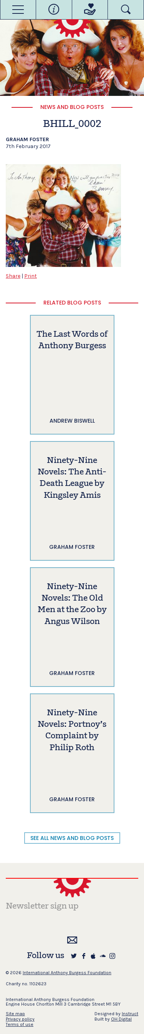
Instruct (130, 1013)
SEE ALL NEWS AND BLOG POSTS (72, 838)
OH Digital (121, 1019)
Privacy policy (20, 1019)
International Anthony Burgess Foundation (67, 972)
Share (13, 276)
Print (30, 276)
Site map (15, 1013)
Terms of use (19, 1024)
